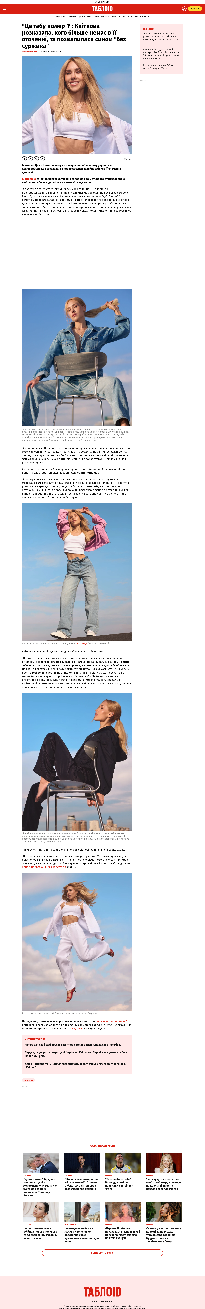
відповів (77, 1028)
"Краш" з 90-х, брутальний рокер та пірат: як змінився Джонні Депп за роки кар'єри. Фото (161, 38)
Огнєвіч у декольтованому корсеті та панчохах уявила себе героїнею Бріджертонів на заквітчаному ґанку (163, 1235)
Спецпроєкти (142, 17)
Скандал (72, 17)
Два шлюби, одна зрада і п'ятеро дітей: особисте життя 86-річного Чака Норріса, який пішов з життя (161, 54)
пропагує (82, 643)
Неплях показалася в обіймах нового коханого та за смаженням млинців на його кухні (40, 1233)
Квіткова (28, 1080)
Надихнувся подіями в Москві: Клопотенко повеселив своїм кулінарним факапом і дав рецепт (81, 1235)
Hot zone (128, 17)
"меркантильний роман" (111, 1021)
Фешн (82, 17)
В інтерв (27, 179)
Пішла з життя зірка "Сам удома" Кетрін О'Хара (158, 67)
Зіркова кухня (102, 17)
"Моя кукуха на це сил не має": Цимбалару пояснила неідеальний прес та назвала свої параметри (163, 1184)
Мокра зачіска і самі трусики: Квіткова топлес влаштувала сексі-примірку (73, 1044)
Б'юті (89, 17)
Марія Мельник (30, 51)
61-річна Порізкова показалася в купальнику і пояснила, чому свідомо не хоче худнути (122, 1233)
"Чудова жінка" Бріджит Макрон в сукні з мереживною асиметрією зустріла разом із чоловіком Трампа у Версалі (40, 1187)
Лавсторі (116, 17)
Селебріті (60, 17)
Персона (148, 29)
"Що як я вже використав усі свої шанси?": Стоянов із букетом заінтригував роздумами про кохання (81, 1184)
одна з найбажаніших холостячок (44, 867)
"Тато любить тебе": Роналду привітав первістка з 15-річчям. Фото (119, 1184)
